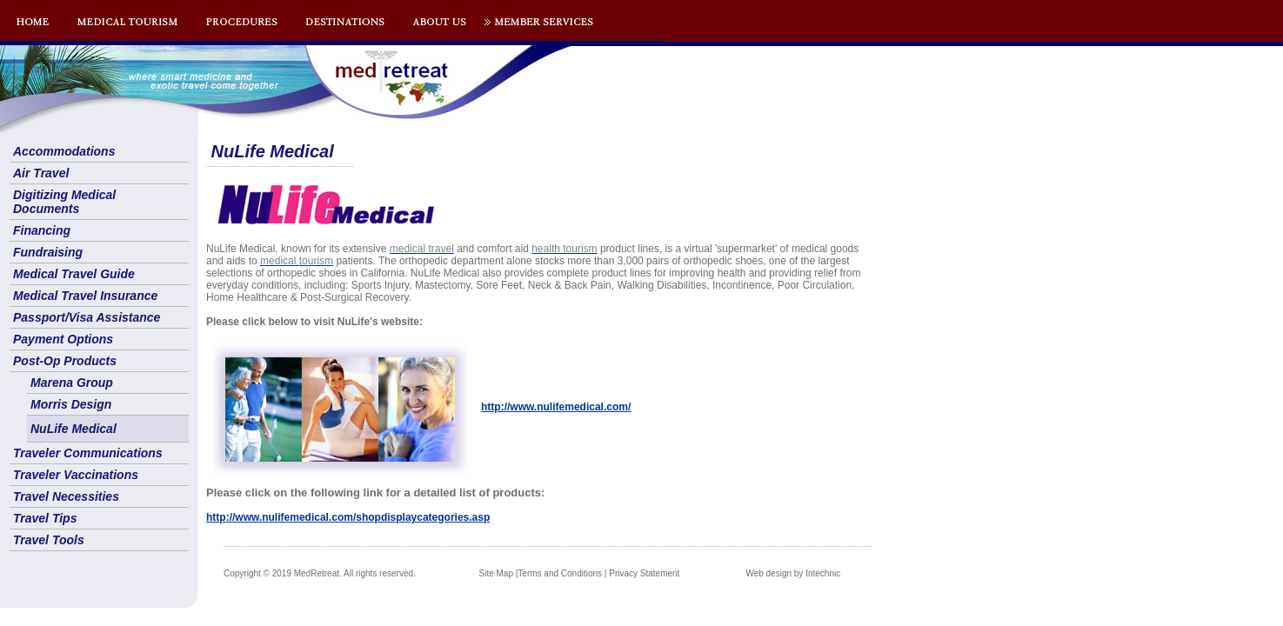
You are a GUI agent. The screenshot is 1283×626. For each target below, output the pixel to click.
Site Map (496, 573)
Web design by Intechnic (792, 573)
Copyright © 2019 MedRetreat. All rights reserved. (320, 573)
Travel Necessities (66, 496)
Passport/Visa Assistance (86, 317)
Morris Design (70, 404)
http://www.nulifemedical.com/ (556, 407)
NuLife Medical (73, 429)
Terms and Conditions (560, 573)
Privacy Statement (644, 573)
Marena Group (71, 383)
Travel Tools (48, 540)
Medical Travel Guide (74, 274)
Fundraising (48, 252)
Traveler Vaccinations (75, 475)
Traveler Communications (88, 453)
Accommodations (64, 151)
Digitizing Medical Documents (64, 202)
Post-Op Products (65, 361)
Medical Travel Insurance (85, 296)
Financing (41, 230)
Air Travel (41, 173)
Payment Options (63, 339)
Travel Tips (45, 518)
